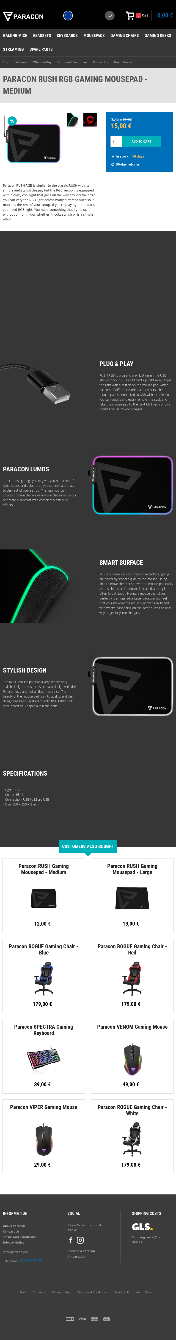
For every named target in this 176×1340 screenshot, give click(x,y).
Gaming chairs (124, 35)
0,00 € (165, 15)
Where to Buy (42, 62)
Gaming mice (15, 35)
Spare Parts (41, 49)
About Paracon (123, 62)
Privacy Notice (14, 1242)
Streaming (13, 49)
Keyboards (67, 35)
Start (6, 62)
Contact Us (100, 62)
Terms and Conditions (72, 62)
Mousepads (94, 35)
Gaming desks (158, 35)
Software (21, 62)
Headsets (42, 35)
